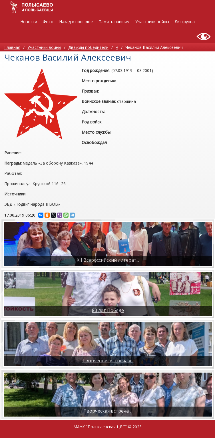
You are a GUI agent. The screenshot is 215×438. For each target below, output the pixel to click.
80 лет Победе (108, 310)
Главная (12, 47)
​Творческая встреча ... (107, 411)
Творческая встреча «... (108, 360)
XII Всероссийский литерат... (108, 260)
